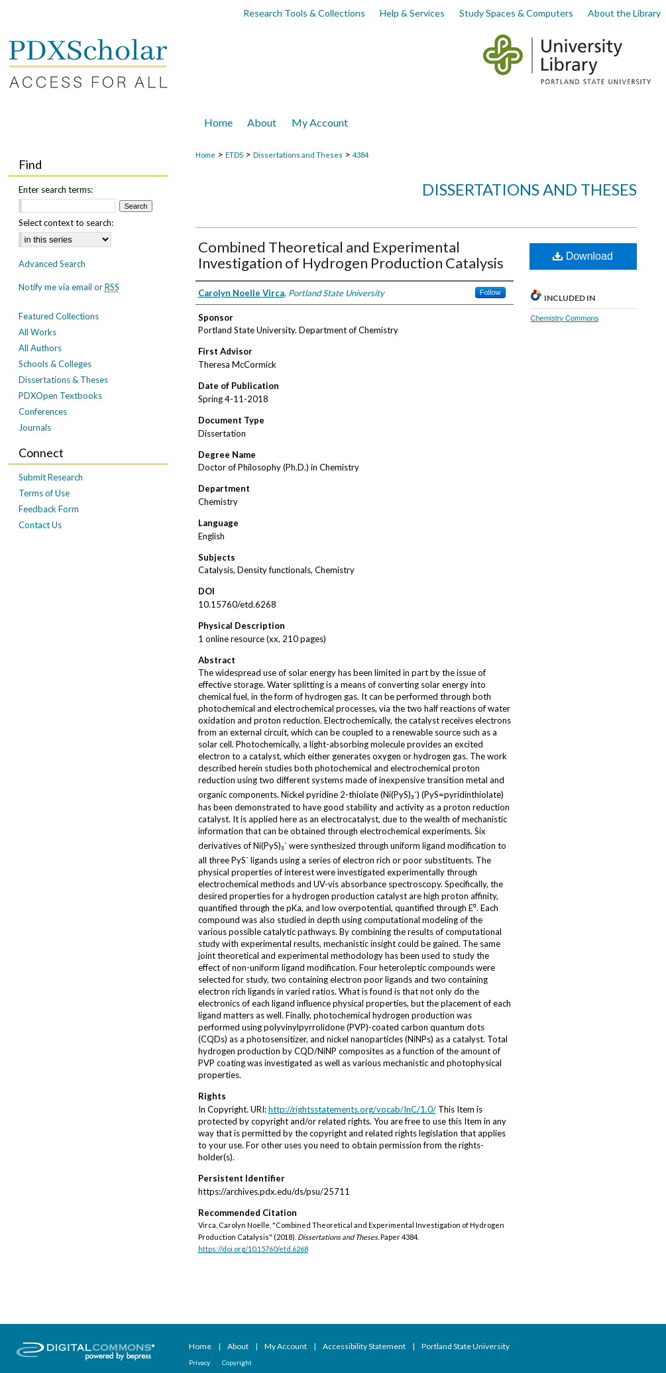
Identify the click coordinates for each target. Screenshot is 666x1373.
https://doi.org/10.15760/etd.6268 (253, 1248)
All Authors (40, 348)
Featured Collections (59, 316)
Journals (35, 427)
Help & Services (412, 13)
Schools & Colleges (55, 363)
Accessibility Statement (365, 1346)
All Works (37, 332)
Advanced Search (52, 263)
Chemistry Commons (565, 318)
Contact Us (40, 525)
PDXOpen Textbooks (60, 395)
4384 (360, 154)
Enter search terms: (56, 189)
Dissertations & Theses (63, 379)
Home (205, 154)
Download (583, 256)
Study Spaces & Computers (516, 13)
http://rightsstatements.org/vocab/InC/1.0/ (352, 1109)
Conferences (43, 411)
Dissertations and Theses (298, 154)
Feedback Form (49, 509)
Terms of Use (44, 493)
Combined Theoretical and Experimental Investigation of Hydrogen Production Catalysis (351, 255)
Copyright (237, 1362)
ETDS (234, 154)
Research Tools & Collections (304, 13)
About (238, 1346)
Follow (490, 292)
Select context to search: (66, 222)
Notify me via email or (69, 287)
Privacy (200, 1362)
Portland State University (465, 1346)
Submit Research (51, 477)
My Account (286, 1346)
